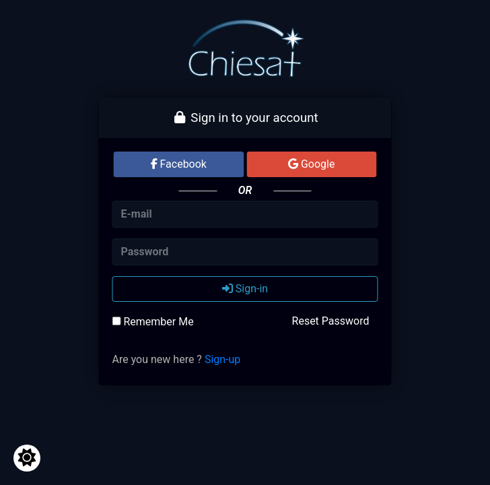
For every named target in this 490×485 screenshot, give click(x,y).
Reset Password (331, 321)
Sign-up (222, 359)
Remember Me (153, 321)
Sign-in (245, 288)
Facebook (179, 164)
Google (311, 164)
